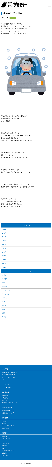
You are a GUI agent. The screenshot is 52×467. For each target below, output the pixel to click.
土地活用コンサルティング (9, 402)
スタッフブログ (6, 438)
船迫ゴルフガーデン (7, 428)
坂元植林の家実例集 (8, 375)
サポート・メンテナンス (9, 377)
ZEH (3, 379)
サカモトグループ (8, 426)
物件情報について (8, 410)
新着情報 (4, 436)
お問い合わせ (5, 443)
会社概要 (4, 421)
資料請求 (4, 445)
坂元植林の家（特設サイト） (11, 372)
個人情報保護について (8, 450)
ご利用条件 (5, 453)
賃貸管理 (4, 400)
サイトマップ (5, 455)
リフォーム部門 (6, 387)
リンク (4, 448)
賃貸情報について (8, 413)
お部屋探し (5, 398)
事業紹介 (4, 423)
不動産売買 (5, 395)
